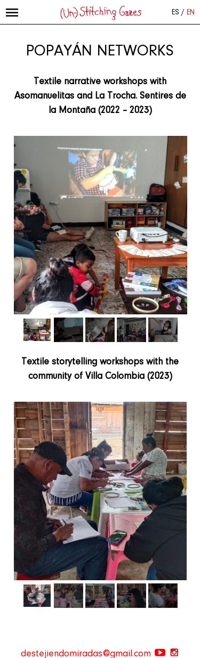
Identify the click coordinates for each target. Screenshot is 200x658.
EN (191, 13)
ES (175, 13)
